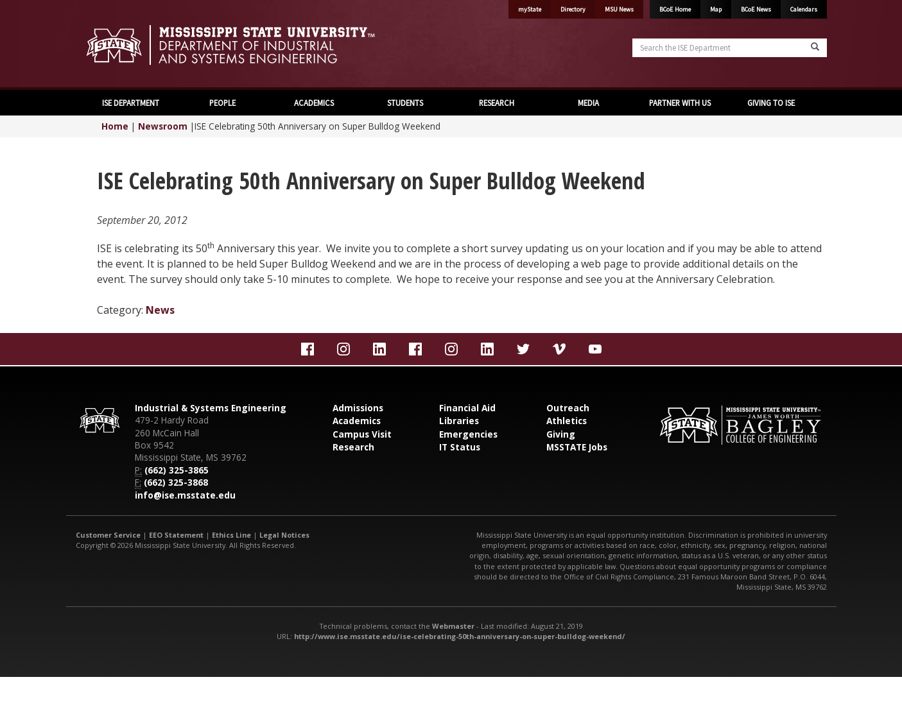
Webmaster (453, 626)
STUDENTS (405, 103)
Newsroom (162, 126)
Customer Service (108, 535)
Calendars (803, 9)
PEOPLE (222, 103)
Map (716, 9)
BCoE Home (675, 9)
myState (529, 9)
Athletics (566, 421)
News (160, 310)
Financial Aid (467, 408)
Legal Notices (284, 535)
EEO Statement (176, 535)
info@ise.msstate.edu (185, 495)
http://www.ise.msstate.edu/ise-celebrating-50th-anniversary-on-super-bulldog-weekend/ (459, 636)
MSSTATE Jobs (576, 447)
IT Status (459, 447)
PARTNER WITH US (680, 103)
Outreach (567, 408)
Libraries (459, 421)
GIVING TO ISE (771, 103)
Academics (357, 421)
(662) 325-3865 (176, 470)
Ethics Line (231, 535)
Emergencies (468, 434)
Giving (560, 434)
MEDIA (588, 103)
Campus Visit (362, 434)
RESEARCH (496, 103)
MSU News (619, 9)
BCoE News (756, 9)
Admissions (358, 408)
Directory (572, 9)
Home (114, 126)
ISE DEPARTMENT (130, 103)
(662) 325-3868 (176, 482)
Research (353, 447)
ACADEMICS (314, 103)
